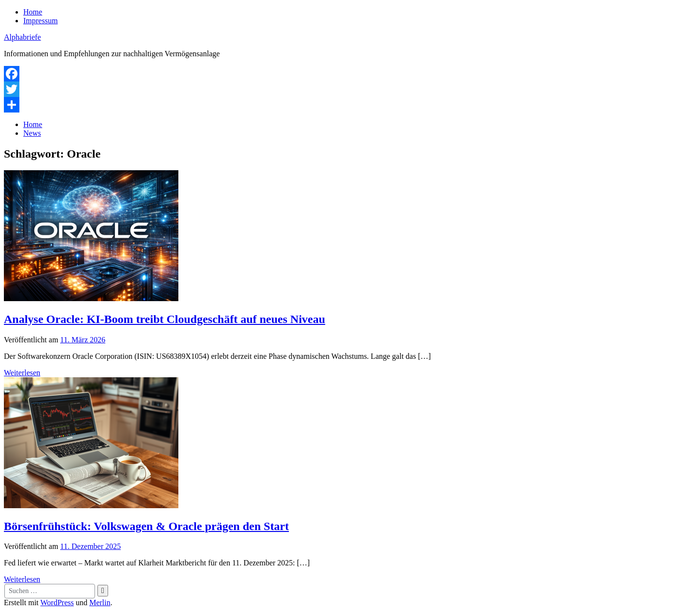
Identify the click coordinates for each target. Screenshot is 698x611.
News (32, 133)
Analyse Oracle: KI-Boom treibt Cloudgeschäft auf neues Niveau (164, 319)
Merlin (100, 602)
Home (32, 12)
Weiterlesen (22, 373)
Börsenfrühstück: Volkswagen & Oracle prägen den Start (146, 526)
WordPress (57, 602)
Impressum (40, 20)
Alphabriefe (22, 37)
